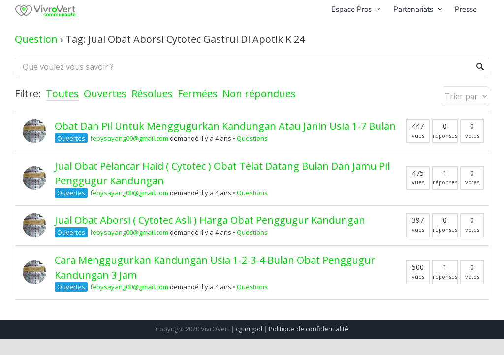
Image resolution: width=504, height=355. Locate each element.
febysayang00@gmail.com (129, 138)
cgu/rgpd (249, 328)
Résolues (152, 93)
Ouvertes (105, 93)
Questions (252, 138)
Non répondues (259, 93)
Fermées (198, 93)
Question (36, 39)
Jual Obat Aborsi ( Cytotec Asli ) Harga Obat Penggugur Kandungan (210, 220)
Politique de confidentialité (308, 328)
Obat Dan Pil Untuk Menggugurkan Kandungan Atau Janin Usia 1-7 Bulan (225, 126)
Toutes (62, 93)
